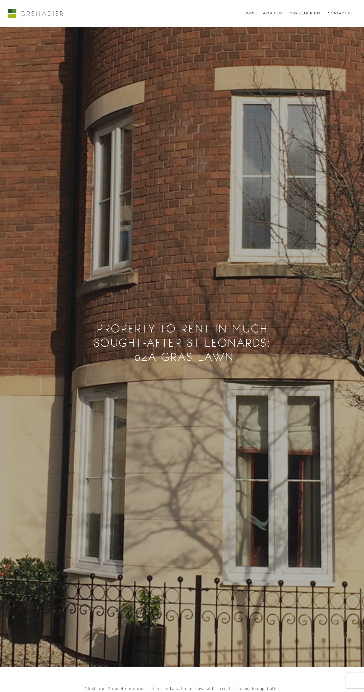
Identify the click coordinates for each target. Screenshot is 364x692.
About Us (272, 13)
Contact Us (340, 13)
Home (249, 13)
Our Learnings (305, 13)
